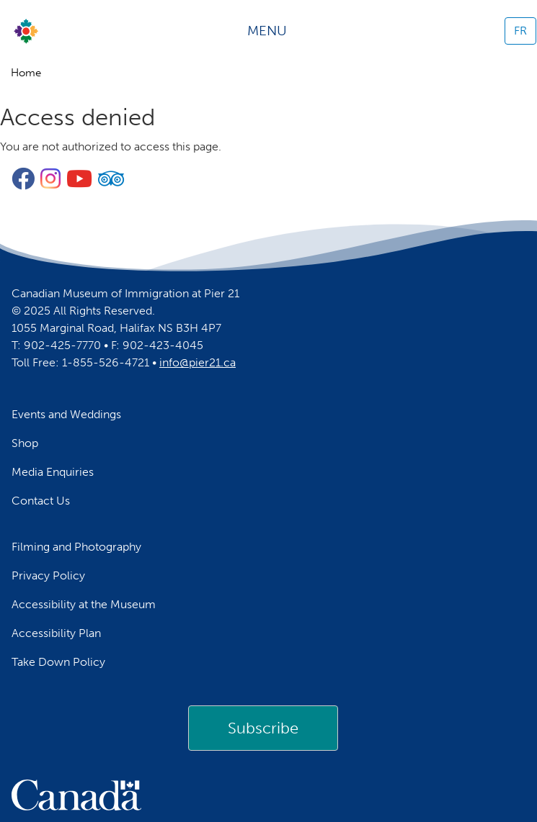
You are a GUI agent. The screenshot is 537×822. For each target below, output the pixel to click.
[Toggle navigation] (272, 30)
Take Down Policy (58, 662)
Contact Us (41, 500)
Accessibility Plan (56, 633)
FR (520, 30)
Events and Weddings (66, 414)
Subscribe (263, 728)
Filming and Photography (76, 547)
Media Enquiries (53, 472)
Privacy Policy (48, 575)
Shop (25, 443)
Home (26, 72)
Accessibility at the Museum (84, 604)
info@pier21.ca (197, 362)
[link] (263, 727)
